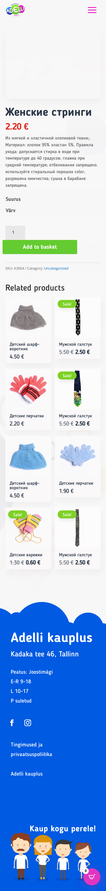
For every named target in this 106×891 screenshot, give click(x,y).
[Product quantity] (15, 233)
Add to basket (40, 247)
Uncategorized (56, 268)
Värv (10, 210)
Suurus (13, 199)
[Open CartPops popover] (91, 876)
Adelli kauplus (27, 774)
